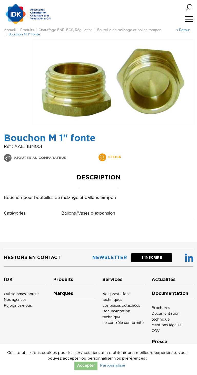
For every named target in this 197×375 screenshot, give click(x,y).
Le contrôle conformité (123, 323)
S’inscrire (151, 257)
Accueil (10, 30)
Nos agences (15, 300)
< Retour (183, 30)
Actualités (163, 279)
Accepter (86, 366)
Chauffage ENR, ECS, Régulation (65, 30)
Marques (63, 293)
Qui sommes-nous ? (21, 294)
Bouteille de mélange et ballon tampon (129, 30)
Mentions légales (166, 325)
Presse (159, 342)
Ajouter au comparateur (39, 158)
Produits (27, 30)
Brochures (161, 308)
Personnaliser (112, 366)
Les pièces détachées (121, 305)
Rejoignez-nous (18, 305)
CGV (156, 331)
